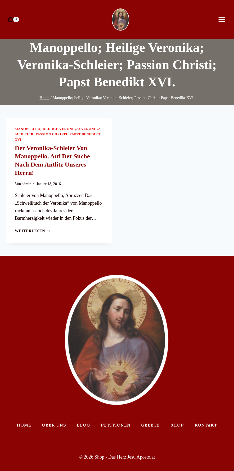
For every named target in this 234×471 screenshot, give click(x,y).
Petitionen (115, 425)
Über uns (54, 425)
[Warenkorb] (13, 20)
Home (24, 425)
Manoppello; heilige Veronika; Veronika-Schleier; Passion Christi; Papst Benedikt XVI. (58, 134)
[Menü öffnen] (224, 19)
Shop (177, 425)
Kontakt (206, 425)
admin (26, 184)
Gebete (150, 425)
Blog (83, 425)
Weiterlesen (33, 231)
